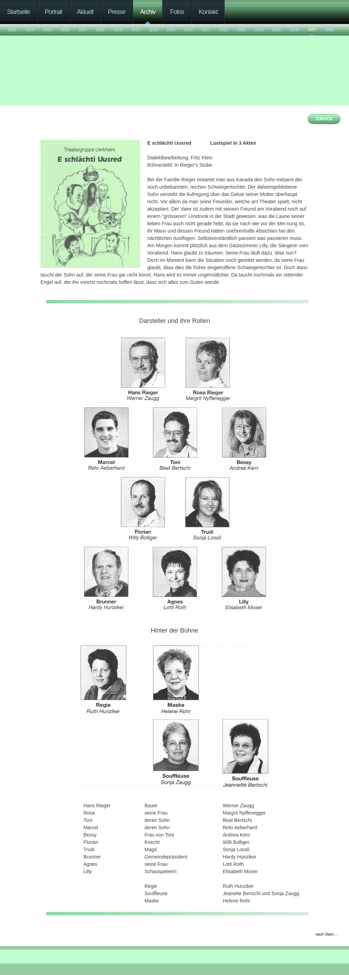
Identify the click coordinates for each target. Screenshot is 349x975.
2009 (276, 30)
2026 (12, 30)
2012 (224, 30)
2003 (44, 39)
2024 (47, 30)
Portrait (53, 11)
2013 (206, 30)
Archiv (147, 11)
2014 (188, 30)
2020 (83, 30)
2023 (65, 30)
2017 (135, 30)
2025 (29, 30)
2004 (26, 39)
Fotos (177, 11)
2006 (329, 30)
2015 (170, 30)
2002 (61, 39)
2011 (241, 30)
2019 (100, 30)
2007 (311, 30)
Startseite (18, 11)
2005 (9, 39)
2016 (153, 30)
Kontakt (208, 11)
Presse (116, 11)
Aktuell (85, 11)
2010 (259, 30)
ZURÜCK (324, 118)
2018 (118, 30)
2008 (294, 30)
